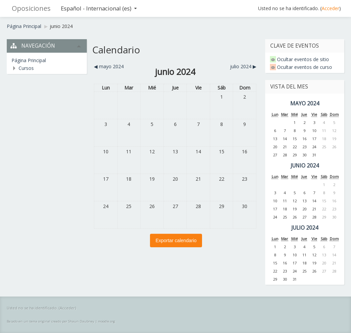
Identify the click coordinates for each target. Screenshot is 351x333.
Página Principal (24, 26)
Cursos (26, 68)
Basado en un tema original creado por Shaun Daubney (50, 321)
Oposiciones (31, 8)
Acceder (330, 8)
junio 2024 (61, 26)
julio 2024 (304, 227)
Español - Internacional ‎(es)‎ (99, 8)
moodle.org (106, 321)
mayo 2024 (304, 103)
